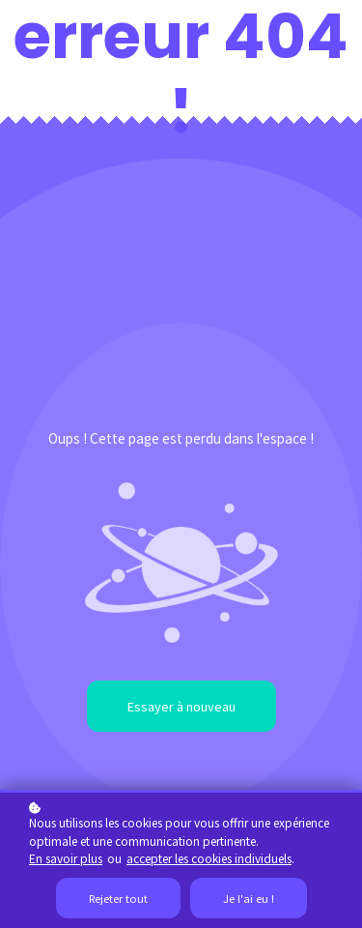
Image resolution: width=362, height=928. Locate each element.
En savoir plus (65, 858)
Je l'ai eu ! (248, 898)
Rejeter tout (118, 898)
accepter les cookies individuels (209, 858)
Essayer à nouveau (181, 706)
